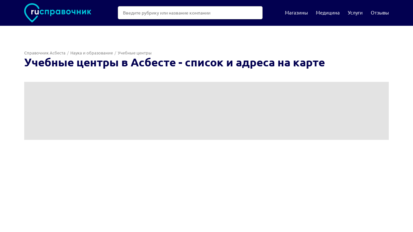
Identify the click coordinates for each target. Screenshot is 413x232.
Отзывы (380, 12)
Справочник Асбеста (44, 52)
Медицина (328, 12)
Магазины (296, 12)
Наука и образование (91, 52)
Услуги (355, 12)
